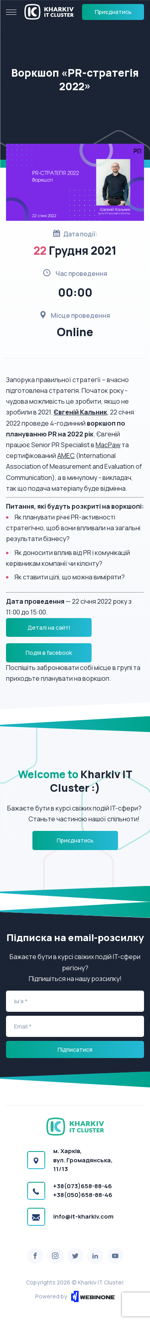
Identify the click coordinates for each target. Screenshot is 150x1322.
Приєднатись (113, 12)
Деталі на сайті (49, 627)
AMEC (66, 455)
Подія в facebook (49, 652)
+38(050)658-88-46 (82, 1195)
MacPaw (108, 444)
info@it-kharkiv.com (83, 1216)
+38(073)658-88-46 (82, 1186)
